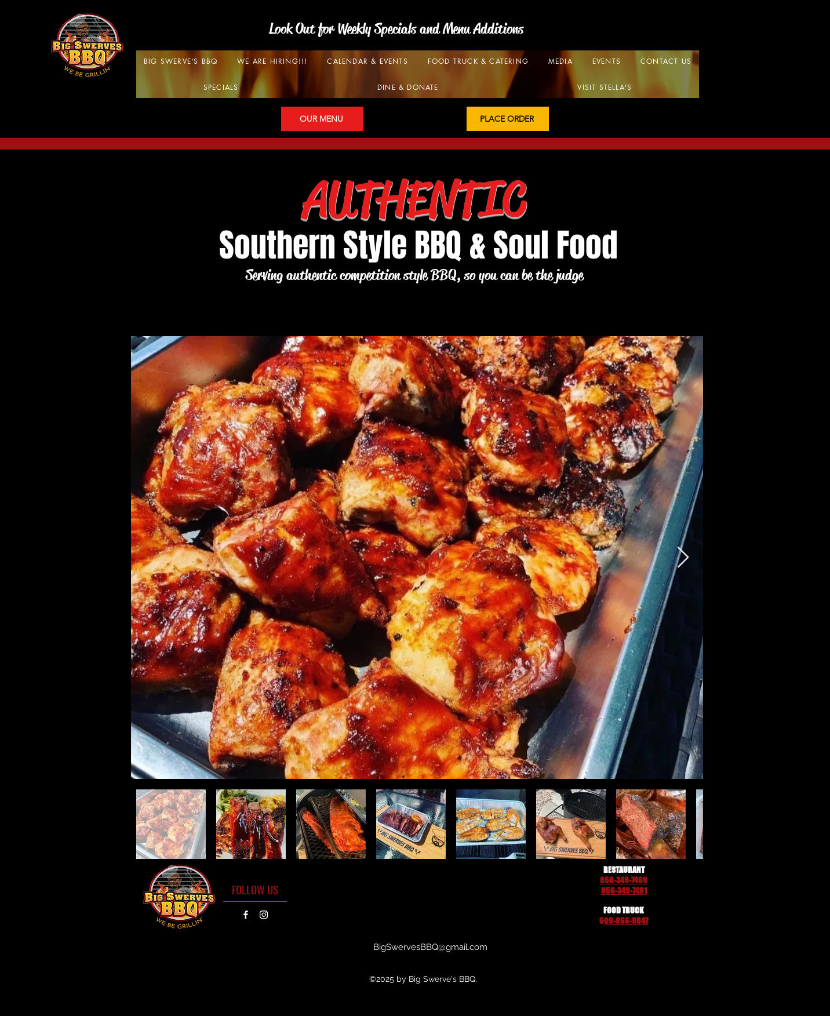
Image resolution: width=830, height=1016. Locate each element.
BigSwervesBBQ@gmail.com (430, 947)
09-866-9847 (626, 921)
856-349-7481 (624, 890)
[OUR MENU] (322, 119)
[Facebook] (246, 915)
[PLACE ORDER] (508, 119)
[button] (367, 61)
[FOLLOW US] (255, 889)
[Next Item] (683, 558)
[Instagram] (264, 915)
